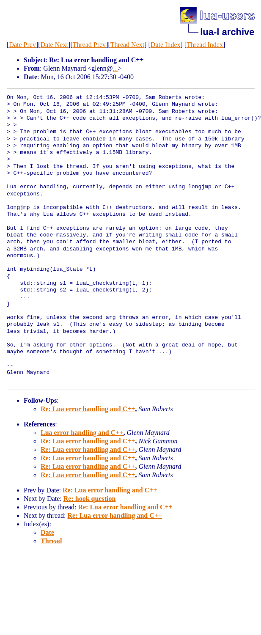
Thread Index (205, 44)
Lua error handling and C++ (82, 432)
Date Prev (22, 44)
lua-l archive (227, 32)
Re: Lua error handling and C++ (88, 408)
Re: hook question (89, 498)
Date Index (166, 44)
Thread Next (127, 44)
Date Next (54, 44)
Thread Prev (89, 44)
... (115, 68)
